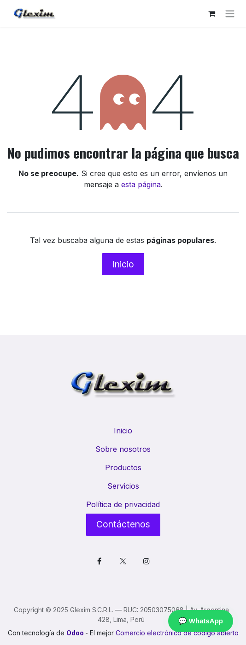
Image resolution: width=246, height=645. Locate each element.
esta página (141, 184)
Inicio (123, 264)
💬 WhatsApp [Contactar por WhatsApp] (200, 621)
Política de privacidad (123, 504)
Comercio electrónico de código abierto (177, 633)
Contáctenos (123, 524)
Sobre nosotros (123, 449)
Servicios (123, 486)
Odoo (75, 633)
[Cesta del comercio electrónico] (211, 13)
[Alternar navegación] (230, 13)
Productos (123, 467)
